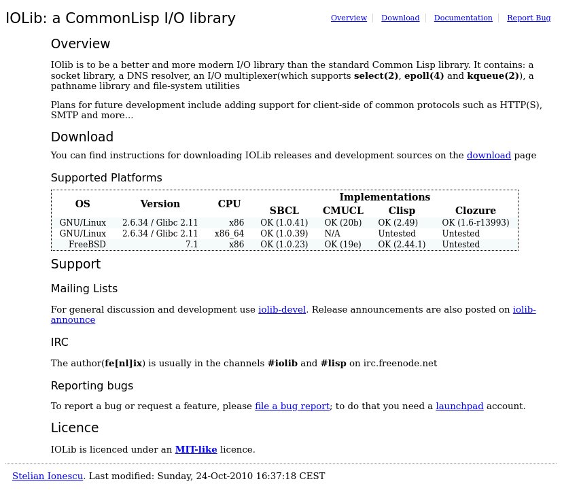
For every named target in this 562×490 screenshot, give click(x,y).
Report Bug (528, 18)
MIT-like (196, 449)
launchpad (459, 406)
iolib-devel (282, 309)
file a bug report (292, 406)
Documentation (463, 18)
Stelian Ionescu (47, 476)
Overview (349, 18)
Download (400, 18)
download (489, 155)
